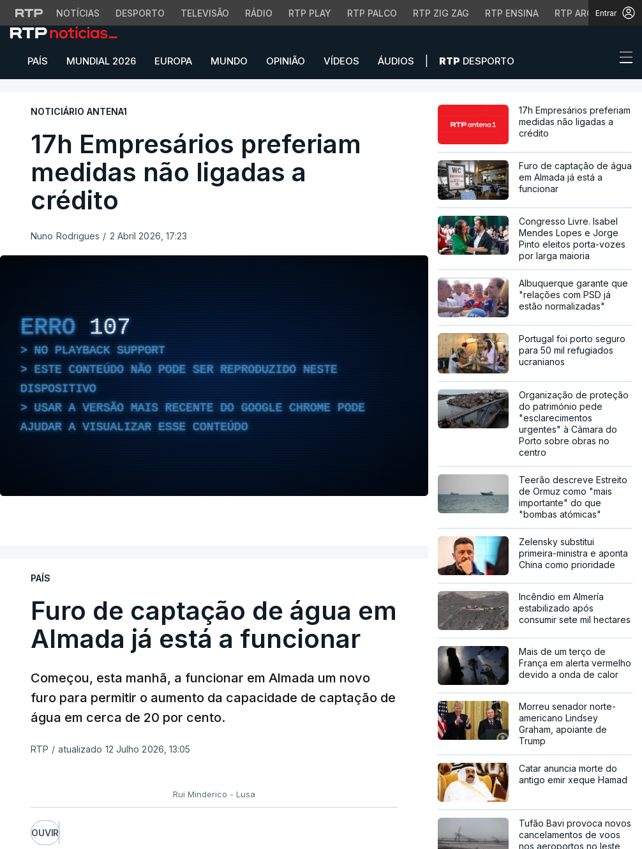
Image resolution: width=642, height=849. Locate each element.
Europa (173, 61)
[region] (214, 375)
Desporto (476, 61)
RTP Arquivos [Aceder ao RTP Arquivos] (588, 13)
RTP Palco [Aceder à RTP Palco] (372, 13)
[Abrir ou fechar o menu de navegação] (622, 59)
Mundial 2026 (101, 61)
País (37, 61)
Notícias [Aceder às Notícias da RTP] (78, 13)
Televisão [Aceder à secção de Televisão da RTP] (205, 13)
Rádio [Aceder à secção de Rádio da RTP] (258, 13)
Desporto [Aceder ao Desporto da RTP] (140, 13)
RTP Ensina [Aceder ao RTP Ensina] (512, 13)
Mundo (229, 61)
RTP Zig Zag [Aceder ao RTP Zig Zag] (441, 13)
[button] (602, 60)
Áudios (396, 61)
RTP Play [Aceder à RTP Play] (309, 13)
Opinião (285, 61)
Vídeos (341, 61)
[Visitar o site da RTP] (29, 13)
